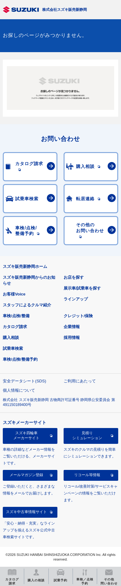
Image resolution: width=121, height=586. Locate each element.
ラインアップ (76, 299)
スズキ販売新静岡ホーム (25, 266)
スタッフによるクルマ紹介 (27, 305)
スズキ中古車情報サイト (26, 512)
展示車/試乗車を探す (82, 288)
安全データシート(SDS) (24, 381)
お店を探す (74, 277)
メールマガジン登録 (26, 475)
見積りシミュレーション (87, 435)
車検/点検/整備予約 (20, 359)
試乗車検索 (13, 348)
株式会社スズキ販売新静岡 (64, 9)
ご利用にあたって (80, 381)
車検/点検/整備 (16, 315)
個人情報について (19, 390)
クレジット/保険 (78, 315)
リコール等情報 (87, 475)
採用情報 (72, 337)
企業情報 (72, 326)
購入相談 (11, 337)
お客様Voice (14, 294)
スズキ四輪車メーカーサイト (26, 435)
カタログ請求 (15, 326)
